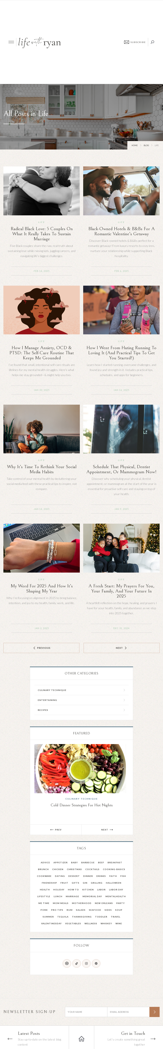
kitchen (88, 889)
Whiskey (106, 923)
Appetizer (60, 862)
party (120, 903)
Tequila (63, 916)
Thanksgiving (82, 916)
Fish (123, 876)
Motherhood (81, 903)
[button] (56, 830)
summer (48, 916)
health (45, 889)
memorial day (92, 896)
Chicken (57, 869)
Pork (44, 910)
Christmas (74, 869)
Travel (115, 916)
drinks (101, 876)
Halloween (113, 883)
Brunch (43, 869)
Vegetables (73, 923)
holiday (59, 889)
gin (85, 883)
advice (45, 862)
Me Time (43, 903)
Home (135, 145)
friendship (49, 883)
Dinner (88, 876)
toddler (101, 916)
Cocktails (92, 869)
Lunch (58, 896)
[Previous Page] (41, 648)
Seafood (95, 910)
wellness (90, 923)
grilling (97, 883)
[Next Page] (122, 648)
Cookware (44, 876)
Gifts (75, 883)
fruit (64, 883)
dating (60, 876)
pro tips (57, 910)
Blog (146, 145)
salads (81, 910)
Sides (108, 910)
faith (113, 876)
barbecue (88, 862)
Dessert (74, 876)
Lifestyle (43, 896)
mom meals (61, 903)
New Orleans (104, 903)
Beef (101, 862)
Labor (101, 889)
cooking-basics (114, 869)
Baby (74, 862)
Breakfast (115, 862)
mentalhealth (115, 896)
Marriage (72, 896)
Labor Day (116, 889)
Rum (70, 910)
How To (73, 889)
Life (41, 222)
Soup (118, 910)
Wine (118, 923)
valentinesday (51, 923)
